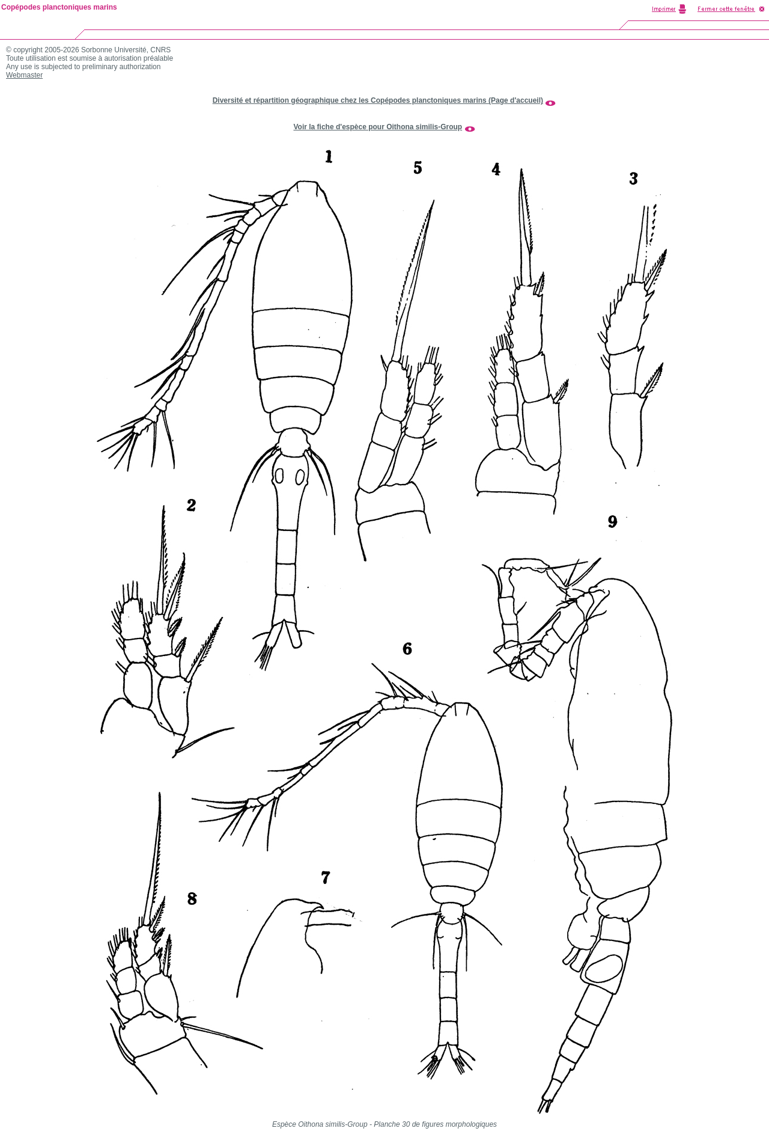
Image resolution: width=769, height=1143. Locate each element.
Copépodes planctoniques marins (59, 7)
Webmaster (24, 75)
